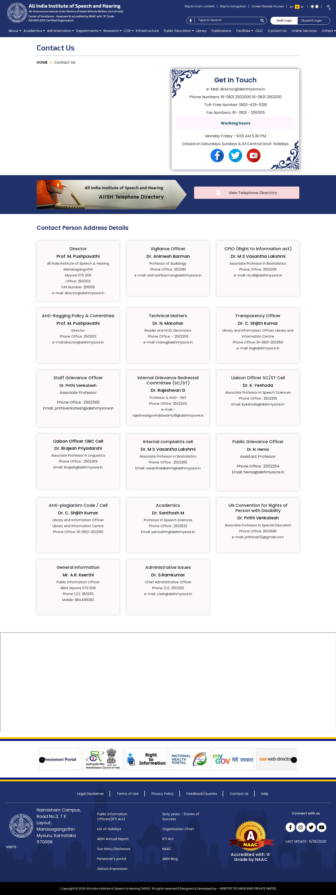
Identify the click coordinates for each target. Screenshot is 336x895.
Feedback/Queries (201, 793)
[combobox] (327, 7)
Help (264, 793)
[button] (13, 31)
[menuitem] (13, 31)
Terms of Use (128, 793)
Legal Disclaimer (90, 793)
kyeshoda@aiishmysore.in (263, 404)
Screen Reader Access (268, 6)
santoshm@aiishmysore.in (173, 532)
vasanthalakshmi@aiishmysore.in (173, 468)
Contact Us (239, 793)
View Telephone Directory (250, 193)
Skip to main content (199, 6)
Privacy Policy (162, 793)
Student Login (311, 20)
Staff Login (284, 20)
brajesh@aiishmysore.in (83, 467)
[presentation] (42, 760)
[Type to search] (226, 20)
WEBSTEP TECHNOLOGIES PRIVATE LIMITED (248, 888)
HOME (42, 62)
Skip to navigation (233, 6)
